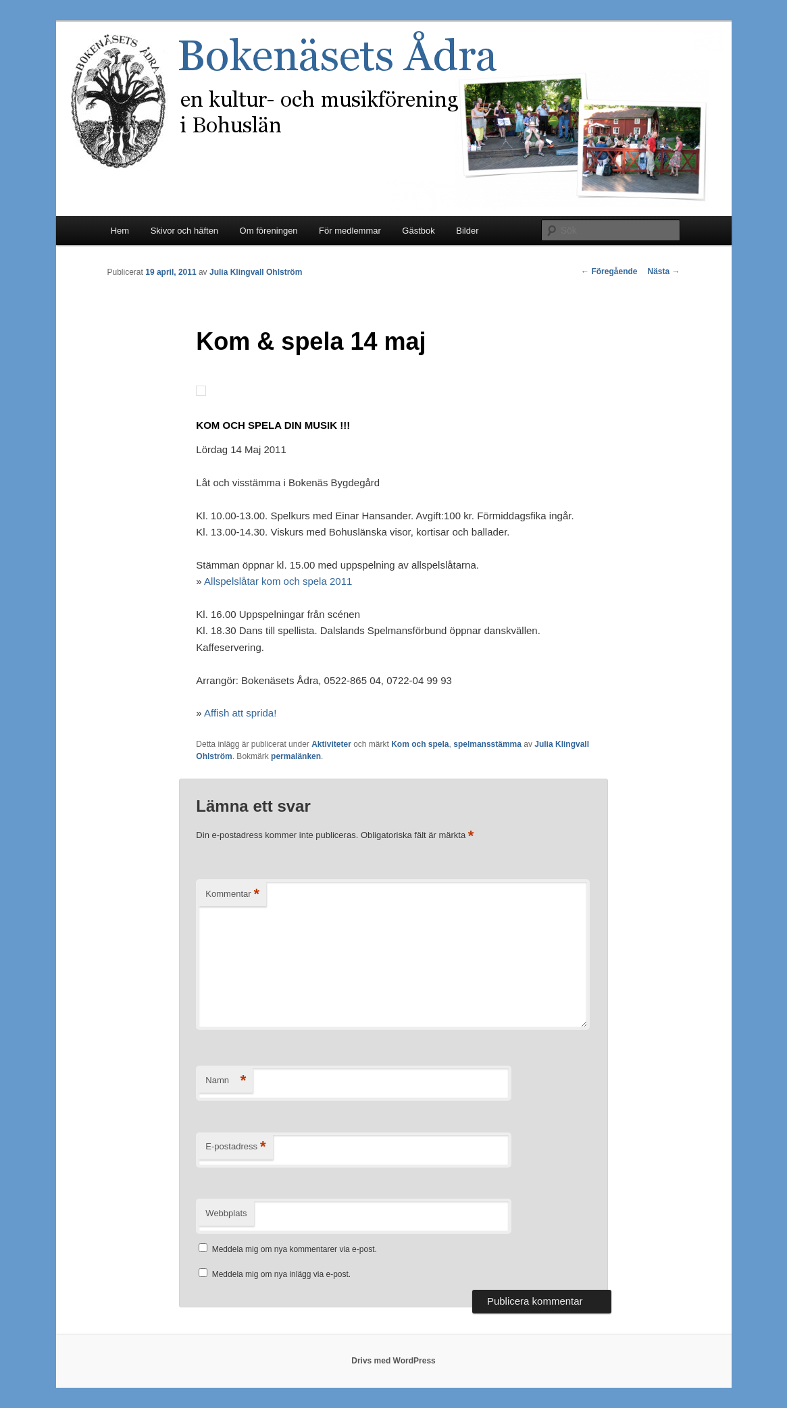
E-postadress (235, 1147)
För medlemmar (350, 231)
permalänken (296, 756)
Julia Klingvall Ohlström (255, 272)
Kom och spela (420, 744)
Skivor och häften (184, 231)
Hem (120, 231)
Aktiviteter (331, 744)
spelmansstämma (487, 744)
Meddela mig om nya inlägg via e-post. (281, 1274)
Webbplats (226, 1213)
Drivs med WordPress (393, 1360)
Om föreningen (269, 231)
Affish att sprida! (240, 713)
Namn (225, 1081)
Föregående (609, 271)
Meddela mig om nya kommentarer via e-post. (294, 1249)
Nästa (663, 271)
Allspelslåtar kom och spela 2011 (278, 581)
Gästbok (418, 231)
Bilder (467, 231)
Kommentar (232, 894)
